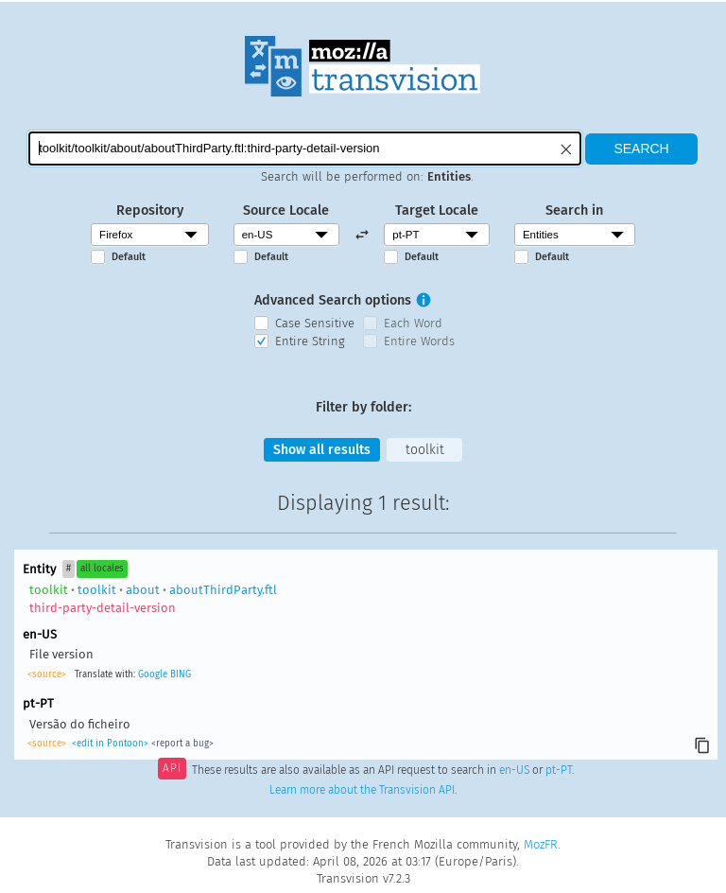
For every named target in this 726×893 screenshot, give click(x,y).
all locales (102, 569)
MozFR (541, 844)
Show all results (321, 450)
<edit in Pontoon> (110, 744)
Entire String (310, 341)
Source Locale (286, 210)
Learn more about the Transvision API (362, 790)
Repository (149, 210)
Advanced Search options (332, 300)
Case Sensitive (314, 323)
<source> (46, 675)
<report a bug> (182, 744)
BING (180, 675)
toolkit (425, 450)
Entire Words (419, 341)
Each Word (413, 323)
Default (129, 257)
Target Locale (436, 210)
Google (152, 675)
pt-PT (558, 771)
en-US (514, 771)
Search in (574, 210)
